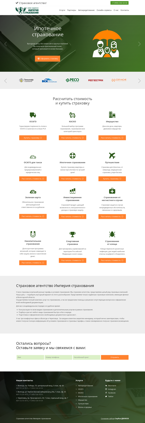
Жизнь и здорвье (85, 407)
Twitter (111, 396)
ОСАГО (80, 389)
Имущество (82, 400)
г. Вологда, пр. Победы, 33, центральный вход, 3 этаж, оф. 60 (40, 386)
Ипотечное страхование (87, 396)
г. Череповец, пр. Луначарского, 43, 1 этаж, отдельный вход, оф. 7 (42, 398)
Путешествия (83, 404)
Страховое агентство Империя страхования (33, 418)
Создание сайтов (107, 418)
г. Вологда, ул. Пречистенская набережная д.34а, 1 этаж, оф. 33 (41, 392)
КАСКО (80, 393)
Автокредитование (85, 386)
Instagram (112, 389)
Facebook (111, 393)
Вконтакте (112, 386)
